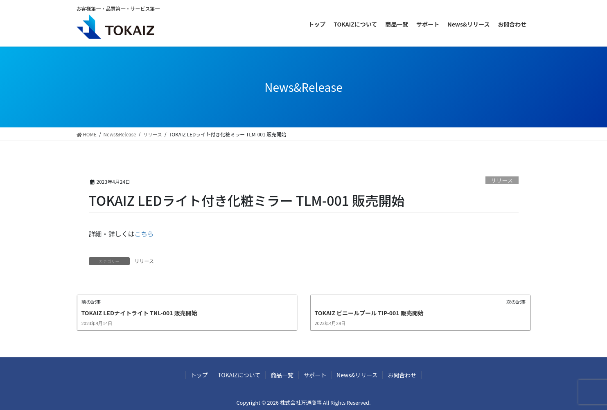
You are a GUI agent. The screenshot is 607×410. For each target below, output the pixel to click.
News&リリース (360, 375)
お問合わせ (406, 375)
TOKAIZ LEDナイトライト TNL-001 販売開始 (139, 312)
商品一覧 (281, 375)
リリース (502, 180)
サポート (316, 375)
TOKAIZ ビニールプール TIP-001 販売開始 (369, 312)
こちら (144, 233)
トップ (194, 375)
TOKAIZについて (236, 375)
